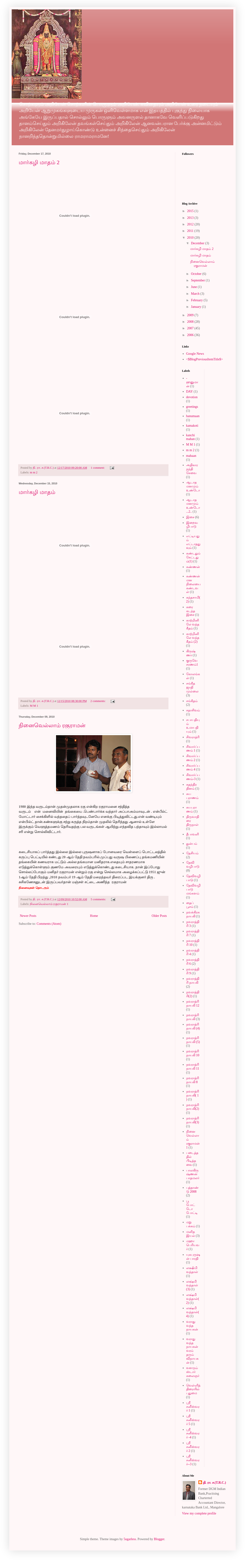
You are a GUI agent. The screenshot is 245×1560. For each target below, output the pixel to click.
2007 (191, 328)
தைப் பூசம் (190, 905)
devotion (192, 397)
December (198, 243)
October (196, 274)
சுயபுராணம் (191, 809)
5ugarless (130, 1539)
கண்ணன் (193, 567)
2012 (191, 224)
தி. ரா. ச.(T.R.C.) (214, 1482)
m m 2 (33, 472)
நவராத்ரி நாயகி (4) (193, 1026)
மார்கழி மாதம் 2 (39, 162)
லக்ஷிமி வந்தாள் (192, 1270)
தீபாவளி (192, 834)
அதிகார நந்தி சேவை (192, 469)
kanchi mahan (190, 437)
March (195, 293)
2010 (191, 237)
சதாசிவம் (193, 710)
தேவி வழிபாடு (193, 864)
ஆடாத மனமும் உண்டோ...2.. (193, 505)
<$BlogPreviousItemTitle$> (204, 359)
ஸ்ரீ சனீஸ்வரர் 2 (193, 1447)
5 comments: (99, 899)
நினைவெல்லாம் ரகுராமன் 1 (49, 904)
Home (94, 916)
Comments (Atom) (49, 923)
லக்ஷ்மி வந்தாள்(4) (192, 1312)
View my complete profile (199, 1513)
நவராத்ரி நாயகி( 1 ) (192, 1095)
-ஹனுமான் (192, 382)
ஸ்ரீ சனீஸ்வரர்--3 (193, 1460)
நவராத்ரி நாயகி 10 (193, 1053)
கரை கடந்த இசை (190, 611)
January (196, 306)
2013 (191, 218)
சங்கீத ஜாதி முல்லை (192, 687)
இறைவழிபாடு (192, 524)
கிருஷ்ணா (191, 653)
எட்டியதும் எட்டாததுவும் (193, 542)
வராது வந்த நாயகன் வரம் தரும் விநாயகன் (192, 1350)
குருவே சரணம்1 (192, 662)
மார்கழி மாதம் (37, 492)
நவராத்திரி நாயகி (192, 980)
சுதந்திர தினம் (191, 786)
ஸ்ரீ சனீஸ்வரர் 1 (193, 1406)
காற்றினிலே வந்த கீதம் (193, 624)
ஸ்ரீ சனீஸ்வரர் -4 (193, 1433)
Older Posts (159, 916)
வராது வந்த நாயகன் (192, 1325)
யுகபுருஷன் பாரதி (193, 1256)
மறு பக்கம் (190, 1224)
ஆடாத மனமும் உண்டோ (193, 486)
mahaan (191, 455)
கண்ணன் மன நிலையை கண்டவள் (193, 584)
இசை (190, 517)
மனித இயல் (190, 1233)
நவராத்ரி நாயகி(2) (192, 1107)
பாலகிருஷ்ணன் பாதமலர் (192, 1174)
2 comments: (98, 701)
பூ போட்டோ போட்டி (192, 1206)
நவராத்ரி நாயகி (192, 1017)
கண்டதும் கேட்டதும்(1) (193, 557)
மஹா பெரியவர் (192, 1245)
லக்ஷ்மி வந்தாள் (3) (192, 1285)
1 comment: (98, 467)
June (194, 287)
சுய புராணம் (192, 796)
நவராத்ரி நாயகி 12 (193, 1003)
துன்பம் (191, 843)
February (197, 300)
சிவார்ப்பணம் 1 (193, 748)
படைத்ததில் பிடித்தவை (192, 1158)
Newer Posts (28, 916)
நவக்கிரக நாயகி (193, 914)
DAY (189, 391)
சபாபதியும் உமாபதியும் (193, 725)
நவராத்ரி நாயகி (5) (193, 1040)
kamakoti (192, 425)
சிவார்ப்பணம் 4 (193, 767)
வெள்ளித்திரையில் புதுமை (193, 1389)
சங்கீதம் (192, 701)
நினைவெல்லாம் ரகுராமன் (52, 725)
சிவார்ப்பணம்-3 (193, 777)
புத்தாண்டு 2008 (192, 1189)
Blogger (159, 1539)
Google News (195, 353)
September (198, 280)
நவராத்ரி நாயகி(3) (192, 1120)
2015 (191, 211)
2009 (191, 315)
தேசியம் (192, 853)
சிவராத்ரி (193, 737)
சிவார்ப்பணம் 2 (193, 758)
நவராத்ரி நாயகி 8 (192, 1080)
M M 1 (34, 705)
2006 (191, 335)
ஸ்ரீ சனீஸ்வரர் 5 (193, 1420)
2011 (190, 231)
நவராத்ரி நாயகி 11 (192, 1066)
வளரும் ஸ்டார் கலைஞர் (192, 1372)
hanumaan (193, 416)
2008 (191, 321)
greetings (192, 406)
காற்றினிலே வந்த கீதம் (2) (193, 638)
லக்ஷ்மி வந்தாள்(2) (192, 1299)
